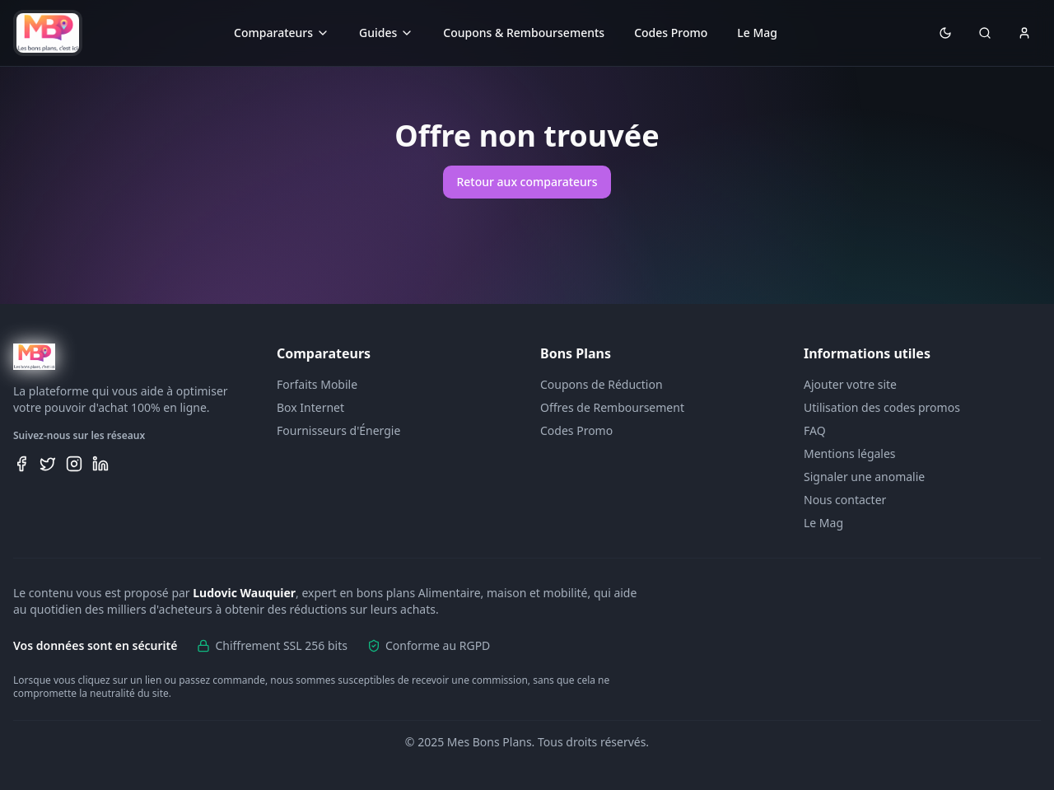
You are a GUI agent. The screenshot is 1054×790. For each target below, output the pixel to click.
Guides (386, 32)
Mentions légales (850, 453)
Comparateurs (281, 32)
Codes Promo (670, 32)
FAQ (815, 430)
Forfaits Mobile (317, 384)
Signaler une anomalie (864, 476)
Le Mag (757, 32)
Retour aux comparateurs (526, 181)
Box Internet (310, 407)
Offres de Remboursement (612, 407)
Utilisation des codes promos (882, 407)
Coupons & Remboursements (523, 32)
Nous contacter (845, 499)
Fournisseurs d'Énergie (338, 430)
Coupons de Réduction (601, 384)
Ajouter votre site (850, 384)
